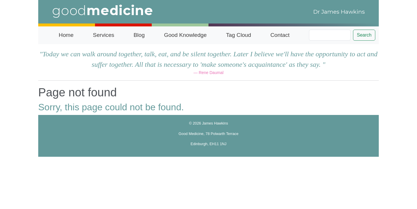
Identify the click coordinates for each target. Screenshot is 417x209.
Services (103, 35)
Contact (280, 35)
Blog (139, 35)
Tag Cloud (238, 35)
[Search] (330, 35)
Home (66, 35)
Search (364, 35)
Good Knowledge (185, 35)
